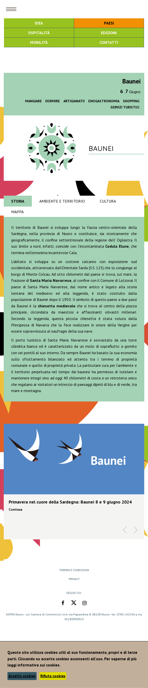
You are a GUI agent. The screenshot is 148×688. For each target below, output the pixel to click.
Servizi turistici (124, 107)
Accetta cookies (22, 676)
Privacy (74, 579)
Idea (39, 23)
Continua (15, 509)
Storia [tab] (17, 201)
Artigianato (74, 101)
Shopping (131, 101)
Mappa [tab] (17, 211)
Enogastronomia (103, 101)
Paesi (109, 23)
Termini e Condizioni (74, 570)
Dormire (52, 101)
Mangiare (33, 101)
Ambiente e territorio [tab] (62, 201)
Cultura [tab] (108, 201)
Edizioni (109, 32)
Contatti (108, 42)
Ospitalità (39, 32)
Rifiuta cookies (52, 676)
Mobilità (39, 42)
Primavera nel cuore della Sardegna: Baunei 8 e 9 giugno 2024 (70, 502)
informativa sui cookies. (38, 664)
